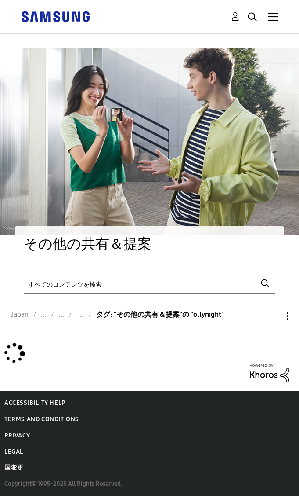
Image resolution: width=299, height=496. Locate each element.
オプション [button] (272, 316)
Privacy (17, 435)
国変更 (14, 467)
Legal (13, 452)
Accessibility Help (34, 403)
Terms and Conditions (41, 419)
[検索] (149, 283)
